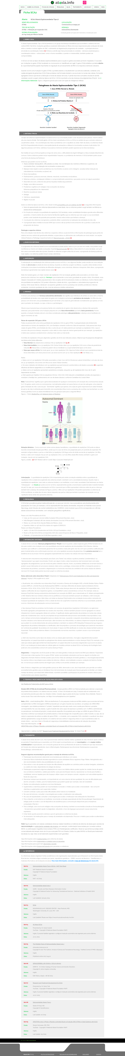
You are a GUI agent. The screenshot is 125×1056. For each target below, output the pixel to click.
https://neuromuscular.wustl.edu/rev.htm (61, 917)
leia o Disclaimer (31, 1040)
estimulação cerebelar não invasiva (46, 826)
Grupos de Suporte (43, 846)
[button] (47, 7)
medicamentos (42, 839)
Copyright (36, 949)
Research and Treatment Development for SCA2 (58, 731)
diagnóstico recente (49, 844)
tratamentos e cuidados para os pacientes (51, 841)
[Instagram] (84, 2)
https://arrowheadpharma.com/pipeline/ (62, 696)
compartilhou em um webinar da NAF (69, 205)
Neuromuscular (62, 249)
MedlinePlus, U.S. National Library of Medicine (45, 394)
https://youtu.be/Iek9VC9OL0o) (63, 460)
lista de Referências (82, 861)
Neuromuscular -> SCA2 (62, 238)
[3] (71, 238)
